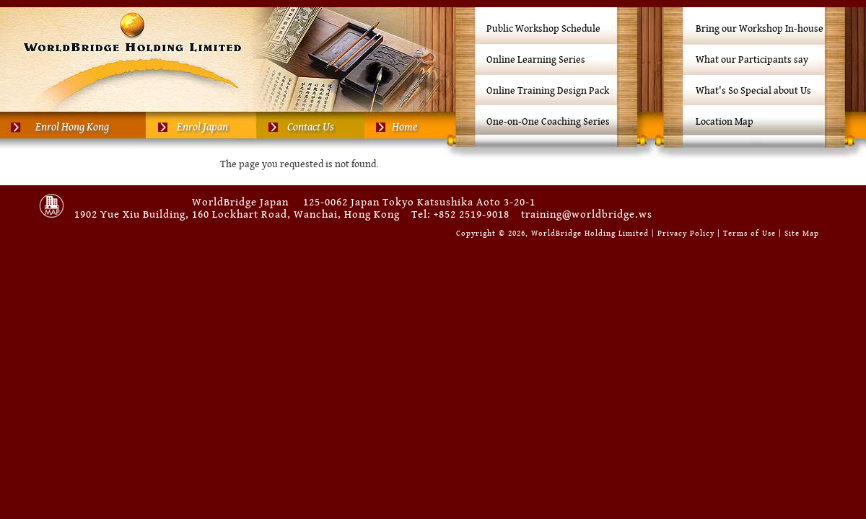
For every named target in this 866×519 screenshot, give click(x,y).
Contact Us (310, 127)
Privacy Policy (685, 233)
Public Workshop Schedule (543, 29)
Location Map (724, 122)
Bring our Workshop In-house (759, 29)
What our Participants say (752, 60)
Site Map (801, 233)
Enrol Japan (202, 127)
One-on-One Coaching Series (548, 122)
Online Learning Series (535, 60)
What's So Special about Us (753, 91)
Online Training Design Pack (547, 91)
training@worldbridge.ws (586, 214)
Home (404, 127)
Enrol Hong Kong (72, 127)
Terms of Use (749, 233)
